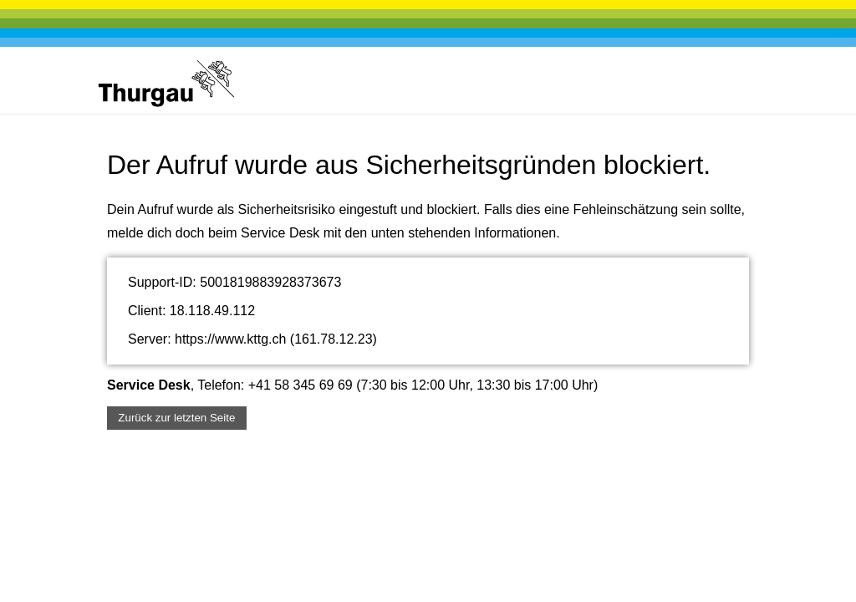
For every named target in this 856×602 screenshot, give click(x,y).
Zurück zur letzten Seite (176, 417)
